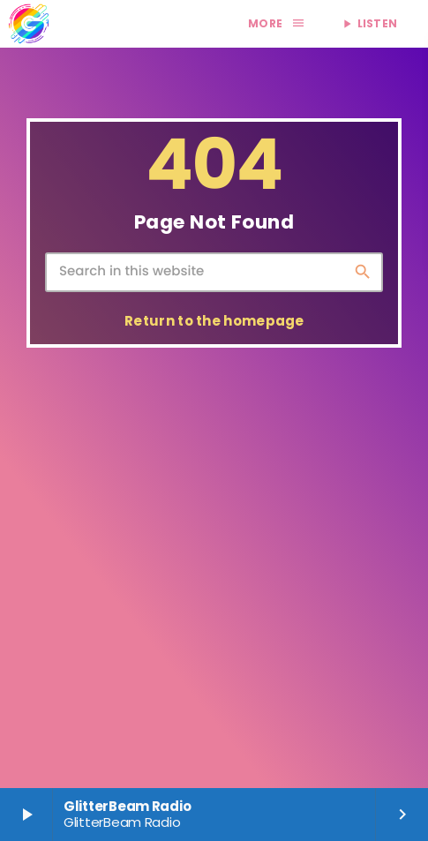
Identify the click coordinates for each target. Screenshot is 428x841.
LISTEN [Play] (368, 23)
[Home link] (28, 24)
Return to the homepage (214, 321)
